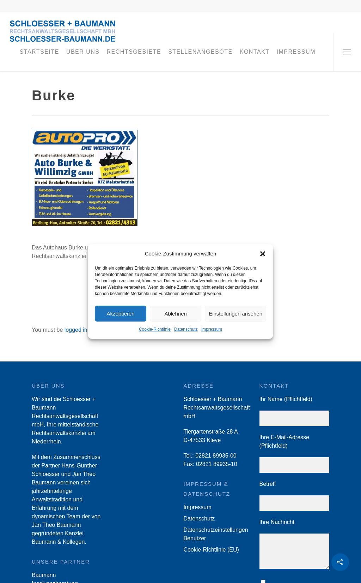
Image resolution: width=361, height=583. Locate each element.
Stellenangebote (200, 52)
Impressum (211, 329)
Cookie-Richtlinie (155, 329)
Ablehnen (175, 314)
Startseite (39, 52)
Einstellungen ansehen (235, 314)
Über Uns (83, 52)
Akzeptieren (120, 314)
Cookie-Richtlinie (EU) (211, 550)
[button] (262, 253)
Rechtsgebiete (134, 52)
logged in (76, 330)
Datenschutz (186, 329)
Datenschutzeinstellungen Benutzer (215, 534)
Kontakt (255, 52)
